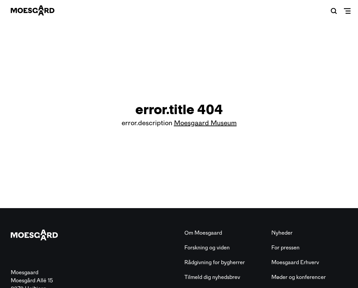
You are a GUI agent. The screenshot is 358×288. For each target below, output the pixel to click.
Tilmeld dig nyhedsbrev (212, 277)
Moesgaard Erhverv (295, 262)
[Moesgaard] (32, 10)
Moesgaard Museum (205, 123)
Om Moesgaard (203, 233)
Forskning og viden (207, 247)
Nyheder (282, 233)
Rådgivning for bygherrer (214, 262)
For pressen (285, 247)
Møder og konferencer (298, 277)
